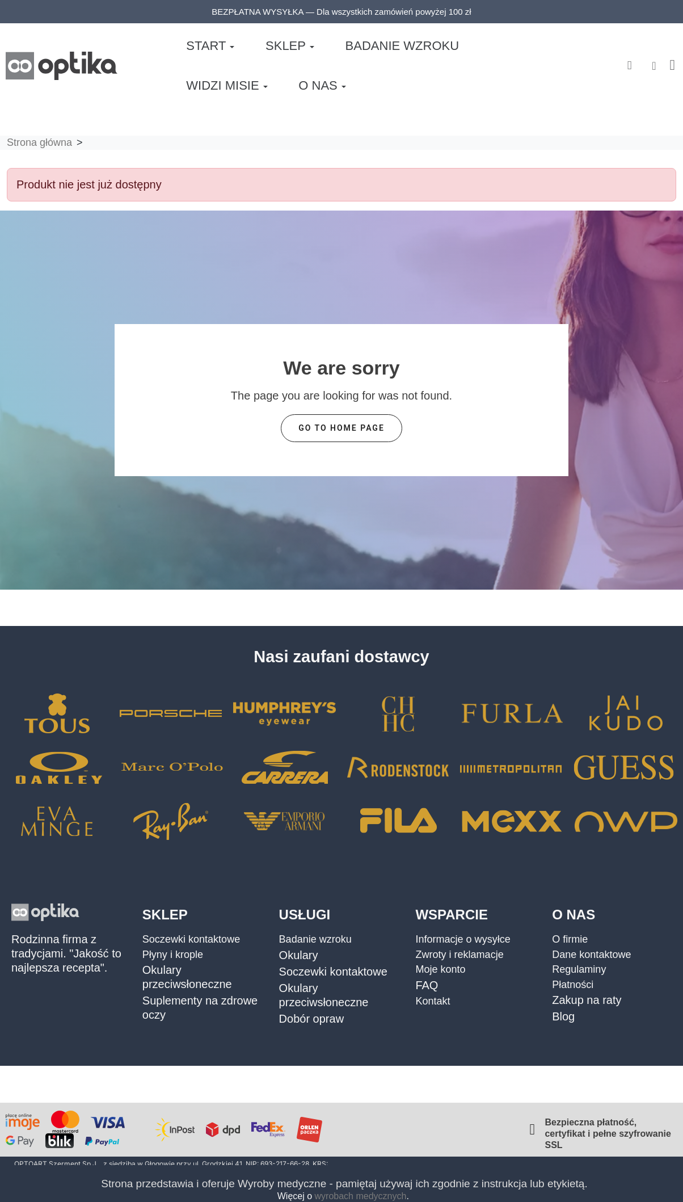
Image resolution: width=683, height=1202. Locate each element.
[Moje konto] (653, 60)
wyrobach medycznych (361, 1196)
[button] (629, 60)
